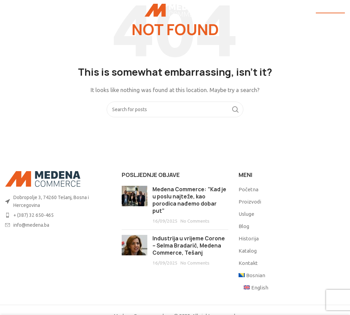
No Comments (195, 221)
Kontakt (248, 263)
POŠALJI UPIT (330, 10)
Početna (248, 189)
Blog (244, 226)
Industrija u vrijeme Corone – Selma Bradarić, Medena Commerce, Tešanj (188, 245)
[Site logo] (175, 10)
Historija (249, 238)
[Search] (175, 109)
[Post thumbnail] (134, 205)
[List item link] (58, 201)
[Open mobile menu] (16, 10)
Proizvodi (250, 202)
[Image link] (42, 178)
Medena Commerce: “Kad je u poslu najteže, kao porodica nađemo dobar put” (189, 200)
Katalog (248, 251)
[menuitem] (252, 275)
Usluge (246, 214)
